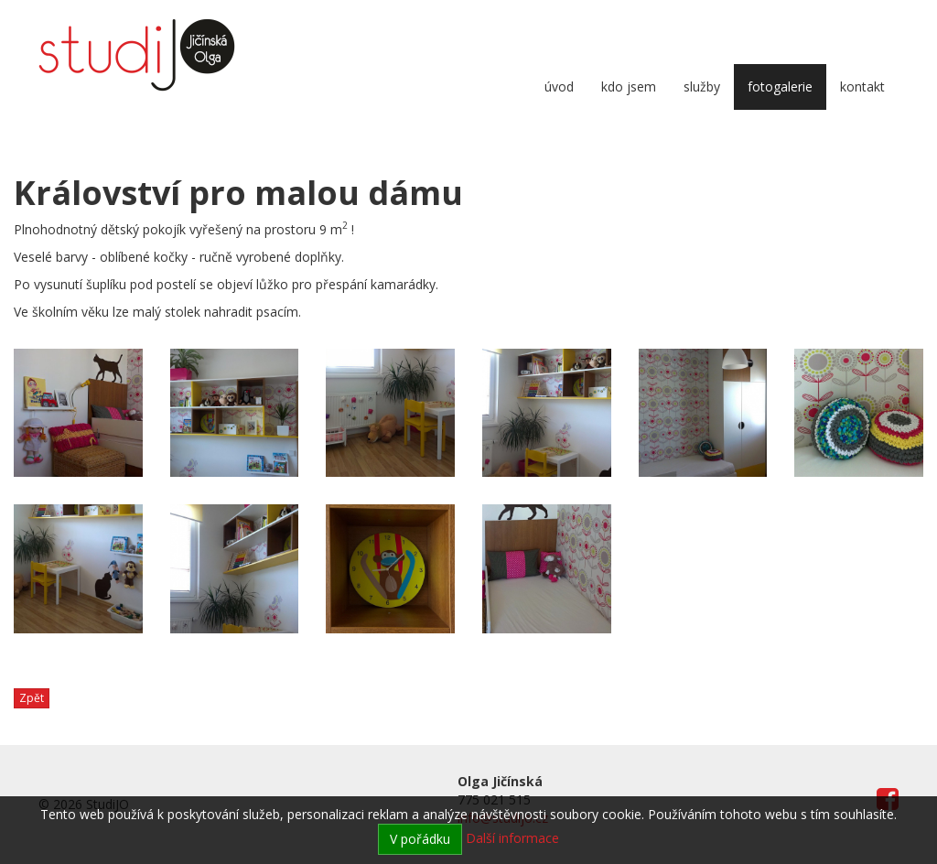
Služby (702, 86)
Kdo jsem (628, 86)
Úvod (559, 86)
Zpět (31, 698)
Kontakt (862, 86)
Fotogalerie (780, 86)
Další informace (512, 838)
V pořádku (420, 839)
